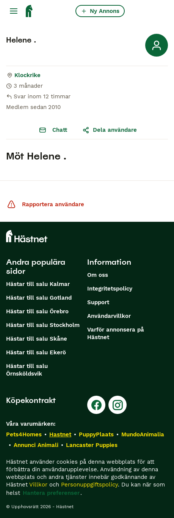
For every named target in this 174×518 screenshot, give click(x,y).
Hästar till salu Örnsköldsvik (27, 370)
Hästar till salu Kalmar (38, 284)
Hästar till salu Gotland (39, 297)
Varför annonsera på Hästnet (115, 333)
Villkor (38, 484)
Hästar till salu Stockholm (43, 325)
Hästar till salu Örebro (37, 311)
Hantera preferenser (51, 493)
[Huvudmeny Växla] (13, 11)
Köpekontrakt (31, 400)
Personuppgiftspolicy (89, 484)
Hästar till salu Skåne (36, 338)
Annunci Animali (36, 445)
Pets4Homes (24, 434)
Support (98, 302)
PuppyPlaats (96, 434)
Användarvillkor (109, 316)
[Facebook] (96, 405)
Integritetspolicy (109, 288)
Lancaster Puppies (92, 445)
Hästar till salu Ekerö (36, 352)
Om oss (97, 275)
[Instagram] (117, 405)
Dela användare (109, 130)
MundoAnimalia (142, 434)
